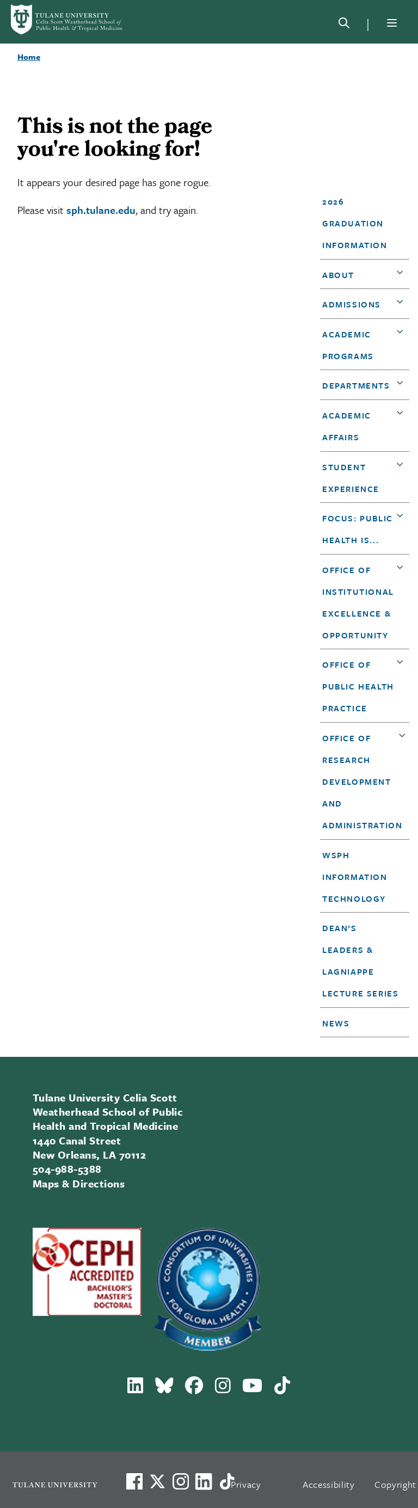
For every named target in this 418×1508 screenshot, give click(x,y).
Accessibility (329, 1484)
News (335, 1023)
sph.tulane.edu (101, 209)
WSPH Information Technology (355, 876)
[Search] (344, 25)
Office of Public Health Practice (358, 686)
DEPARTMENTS (356, 385)
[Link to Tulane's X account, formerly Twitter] (157, 1481)
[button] (361, 223)
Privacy (246, 1484)
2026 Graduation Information (355, 223)
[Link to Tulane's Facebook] (181, 1481)
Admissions (351, 304)
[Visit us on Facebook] (134, 1481)
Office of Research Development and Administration (362, 781)
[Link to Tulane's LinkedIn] (203, 1481)
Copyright (395, 1484)
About (338, 275)
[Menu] (391, 22)
